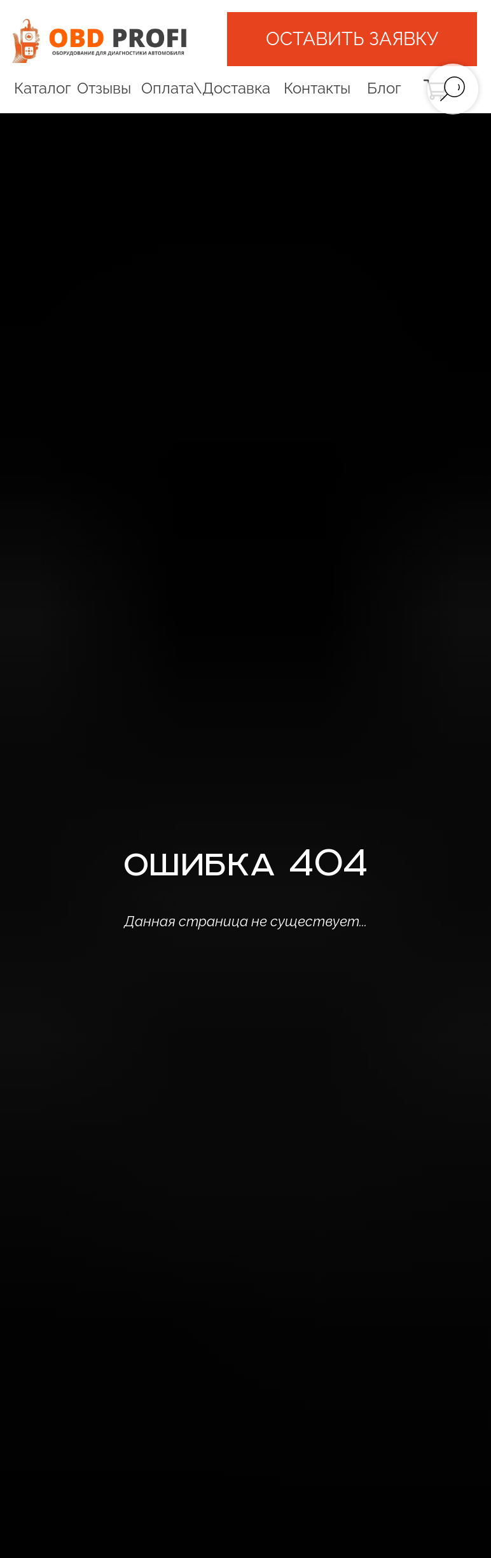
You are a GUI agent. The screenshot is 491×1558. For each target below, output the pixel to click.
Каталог (42, 88)
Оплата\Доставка (205, 88)
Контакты (317, 88)
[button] (352, 39)
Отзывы (104, 88)
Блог (384, 88)
